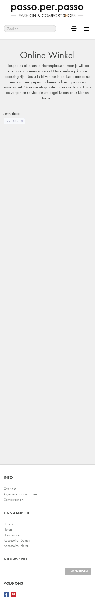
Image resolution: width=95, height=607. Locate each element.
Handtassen (12, 535)
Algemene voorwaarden (20, 494)
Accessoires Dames (17, 540)
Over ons (10, 488)
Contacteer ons (14, 499)
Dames (8, 524)
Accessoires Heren (16, 545)
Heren (8, 529)
